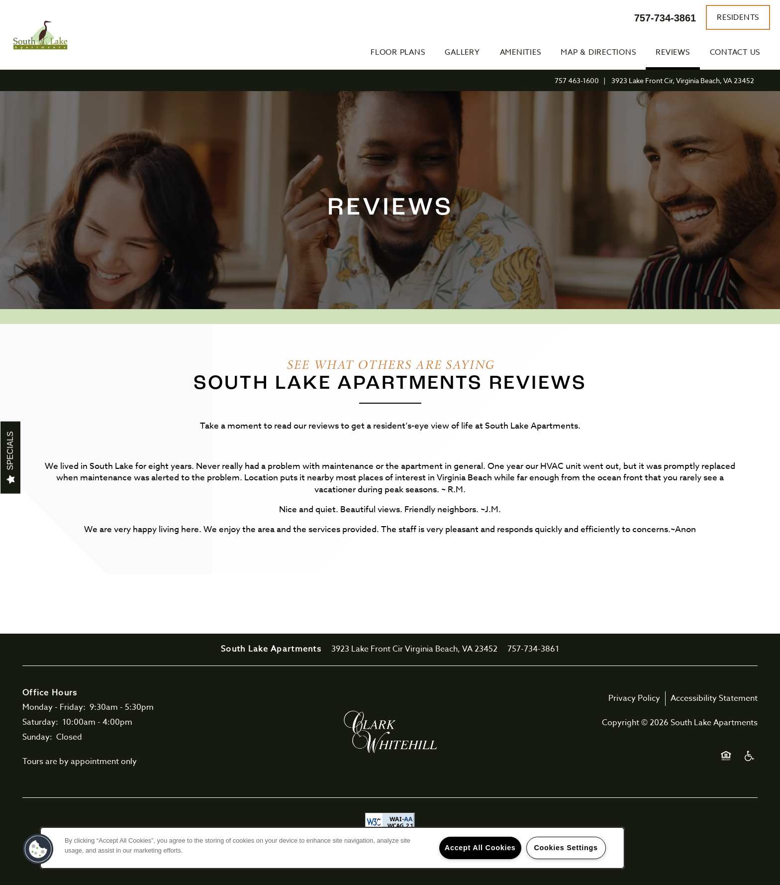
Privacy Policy (634, 698)
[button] (738, 17)
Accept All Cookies (480, 848)
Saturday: (40, 722)
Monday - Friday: (54, 707)
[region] (332, 848)
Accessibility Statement (714, 698)
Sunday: (37, 737)
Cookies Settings (565, 848)
